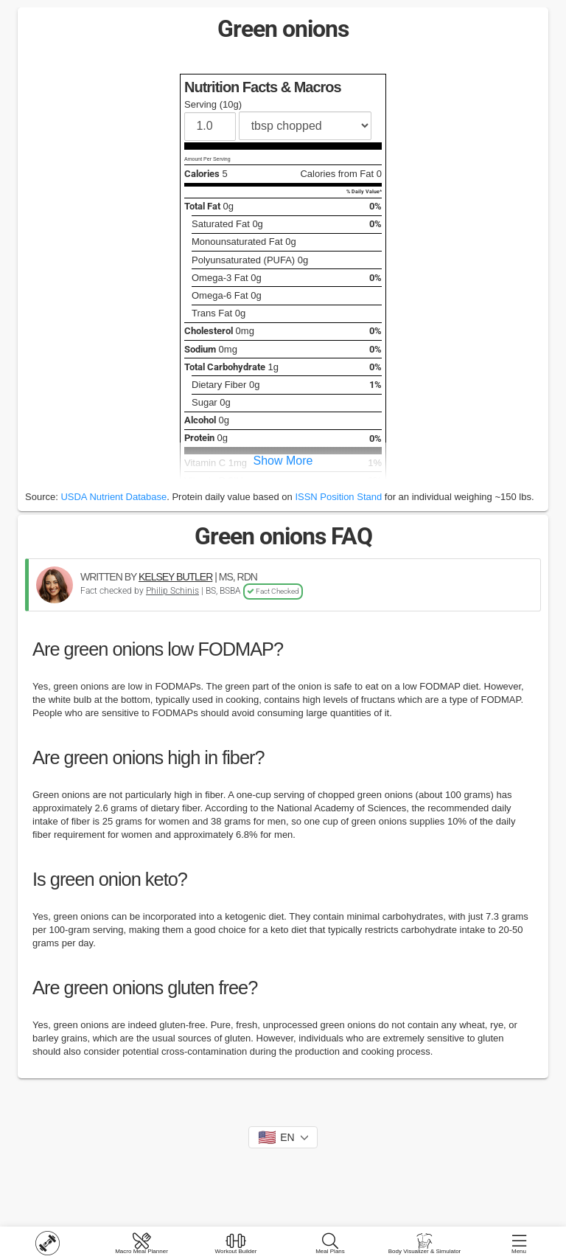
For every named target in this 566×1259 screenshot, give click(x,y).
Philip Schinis (172, 591)
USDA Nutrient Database (113, 496)
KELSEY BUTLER (175, 577)
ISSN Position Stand (338, 496)
